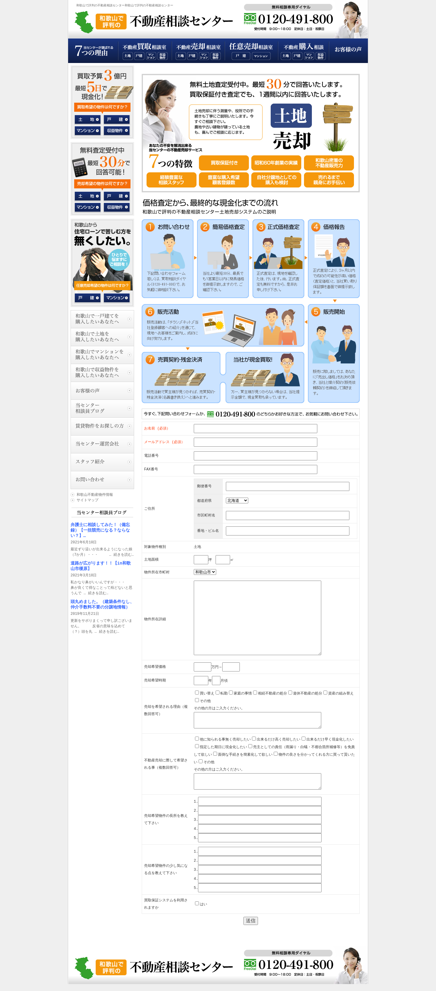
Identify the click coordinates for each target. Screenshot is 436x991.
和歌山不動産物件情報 (95, 494)
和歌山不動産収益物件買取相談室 (162, 56)
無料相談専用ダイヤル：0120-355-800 (291, 17)
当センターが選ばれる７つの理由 (93, 50)
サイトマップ (87, 500)
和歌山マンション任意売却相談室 (261, 56)
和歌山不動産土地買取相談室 (128, 56)
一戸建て (116, 119)
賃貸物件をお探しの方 (102, 426)
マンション (87, 130)
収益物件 (116, 130)
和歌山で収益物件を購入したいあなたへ (102, 373)
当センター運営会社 (102, 444)
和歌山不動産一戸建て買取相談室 (139, 56)
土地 (87, 119)
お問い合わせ (102, 480)
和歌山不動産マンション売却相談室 (204, 56)
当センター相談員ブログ (102, 408)
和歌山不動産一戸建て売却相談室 (192, 56)
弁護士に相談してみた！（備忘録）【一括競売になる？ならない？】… (100, 530)
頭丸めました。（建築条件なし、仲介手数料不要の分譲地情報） (102, 604)
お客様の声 (348, 50)
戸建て (87, 298)
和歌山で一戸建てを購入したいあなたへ (102, 319)
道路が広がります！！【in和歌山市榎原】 (101, 566)
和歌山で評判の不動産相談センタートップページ (160, 21)
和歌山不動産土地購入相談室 (286, 56)
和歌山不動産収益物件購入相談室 (320, 56)
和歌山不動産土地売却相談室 (181, 56)
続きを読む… (124, 554)
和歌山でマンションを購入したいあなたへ (102, 355)
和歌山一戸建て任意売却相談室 (241, 56)
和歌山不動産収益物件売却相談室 (215, 56)
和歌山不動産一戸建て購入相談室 (297, 56)
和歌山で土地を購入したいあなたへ (102, 337)
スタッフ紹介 (102, 462)
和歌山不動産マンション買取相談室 (151, 56)
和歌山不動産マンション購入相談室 (309, 56)
